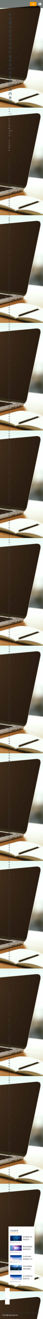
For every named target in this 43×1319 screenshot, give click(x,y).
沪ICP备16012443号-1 (10, 1315)
